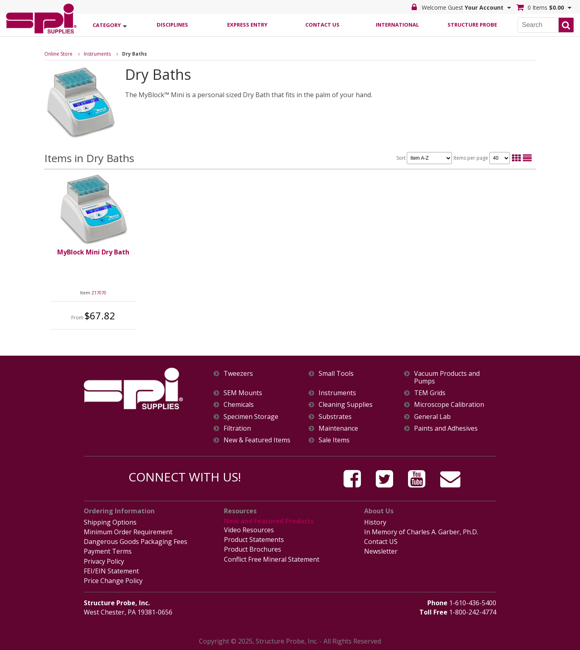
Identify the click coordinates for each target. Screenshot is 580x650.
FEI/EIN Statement (111, 571)
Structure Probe (472, 24)
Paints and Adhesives (446, 428)
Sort (424, 158)
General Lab (432, 417)
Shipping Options (110, 522)
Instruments (97, 53)
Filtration (237, 428)
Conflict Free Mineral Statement (271, 559)
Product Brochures (252, 549)
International (397, 24)
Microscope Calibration (449, 404)
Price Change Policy (113, 580)
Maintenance (338, 428)
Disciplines (172, 24)
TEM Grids (429, 393)
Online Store (58, 53)
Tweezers (238, 373)
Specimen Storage (251, 417)
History (375, 522)
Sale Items (334, 440)
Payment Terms (108, 551)
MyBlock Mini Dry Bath (93, 252)
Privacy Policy (104, 561)
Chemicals (239, 404)
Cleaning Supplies (346, 404)
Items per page (482, 158)
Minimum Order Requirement (128, 531)
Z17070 (98, 293)
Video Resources (249, 529)
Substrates (335, 417)
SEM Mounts (243, 393)
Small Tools (336, 373)
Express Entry (247, 24)
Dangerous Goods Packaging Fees (135, 541)
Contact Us (322, 24)
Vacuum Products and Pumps (447, 377)
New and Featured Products (269, 521)
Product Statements (254, 539)
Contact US (381, 541)
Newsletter (381, 551)
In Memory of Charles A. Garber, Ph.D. (421, 531)
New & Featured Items (257, 440)
